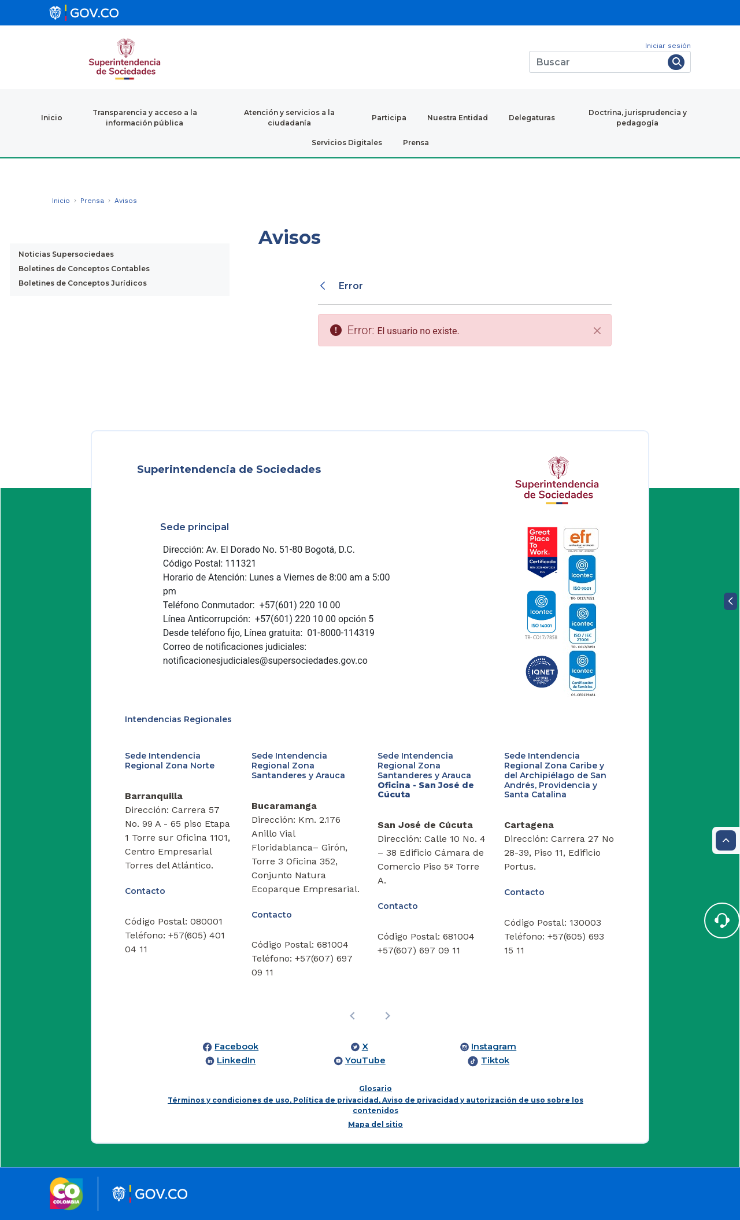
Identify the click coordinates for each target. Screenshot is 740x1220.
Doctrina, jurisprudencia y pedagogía (638, 117)
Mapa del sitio (375, 1124)
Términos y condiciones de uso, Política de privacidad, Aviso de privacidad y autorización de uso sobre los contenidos (375, 1105)
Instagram (493, 1046)
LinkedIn (236, 1060)
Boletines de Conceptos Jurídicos (82, 283)
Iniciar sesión (668, 46)
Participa (389, 117)
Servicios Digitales (347, 142)
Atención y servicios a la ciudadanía (289, 117)
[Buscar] (596, 62)
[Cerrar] (597, 330)
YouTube (365, 1060)
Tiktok (495, 1060)
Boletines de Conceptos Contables (84, 268)
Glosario (375, 1088)
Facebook (236, 1046)
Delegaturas (532, 117)
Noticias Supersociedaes (66, 254)
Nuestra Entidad (457, 117)
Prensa (416, 142)
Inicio (51, 117)
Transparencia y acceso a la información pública (144, 117)
